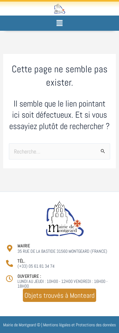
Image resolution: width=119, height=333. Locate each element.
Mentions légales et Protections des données (79, 325)
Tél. (21, 261)
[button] (59, 23)
